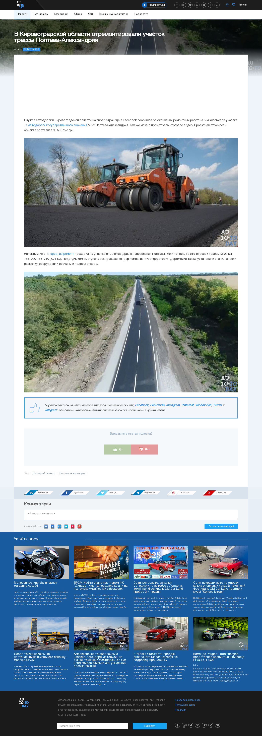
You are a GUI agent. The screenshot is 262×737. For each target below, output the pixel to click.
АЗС (90, 14)
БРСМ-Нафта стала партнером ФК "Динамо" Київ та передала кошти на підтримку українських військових (100, 586)
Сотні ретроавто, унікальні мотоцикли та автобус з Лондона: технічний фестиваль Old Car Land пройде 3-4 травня (158, 588)
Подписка (149, 727)
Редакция (180, 711)
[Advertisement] (131, 89)
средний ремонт (62, 254)
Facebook (141, 405)
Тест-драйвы (40, 14)
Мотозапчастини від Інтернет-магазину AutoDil (36, 585)
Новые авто (141, 14)
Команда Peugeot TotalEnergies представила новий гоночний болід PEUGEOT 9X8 (218, 658)
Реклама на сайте (185, 706)
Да (117, 449)
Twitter (217, 405)
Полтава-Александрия (72, 473)
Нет (144, 449)
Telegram (51, 410)
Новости (22, 14)
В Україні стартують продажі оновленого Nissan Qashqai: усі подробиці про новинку (156, 658)
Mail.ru (59, 527)
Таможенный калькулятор (113, 14)
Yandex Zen (203, 405)
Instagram (173, 405)
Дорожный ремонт (43, 473)
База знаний (61, 14)
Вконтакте (157, 405)
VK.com (46, 527)
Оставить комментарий (221, 527)
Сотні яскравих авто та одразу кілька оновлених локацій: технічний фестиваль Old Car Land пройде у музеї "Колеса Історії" (219, 588)
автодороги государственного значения (57, 125)
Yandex (73, 527)
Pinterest (187, 405)
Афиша (78, 14)
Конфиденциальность (188, 701)
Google (79, 527)
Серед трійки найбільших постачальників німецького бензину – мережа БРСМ (41, 658)
